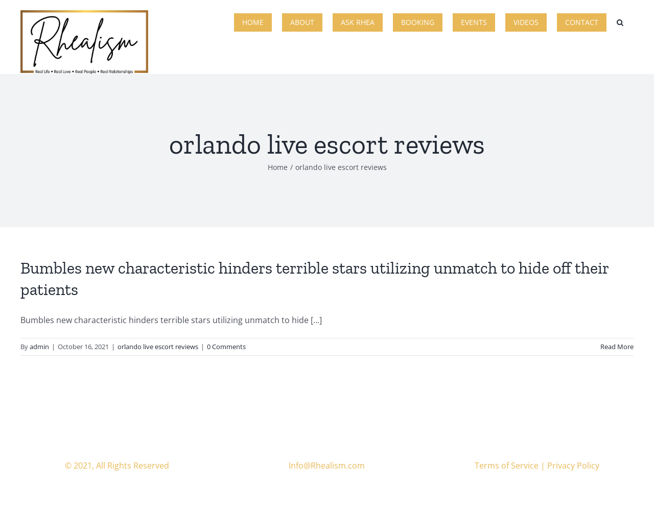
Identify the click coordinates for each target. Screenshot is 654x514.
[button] (620, 21)
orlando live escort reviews (158, 346)
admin (39, 346)
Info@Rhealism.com (327, 465)
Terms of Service (507, 465)
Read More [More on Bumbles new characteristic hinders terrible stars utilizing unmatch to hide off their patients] (617, 346)
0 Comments (226, 346)
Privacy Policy (573, 465)
